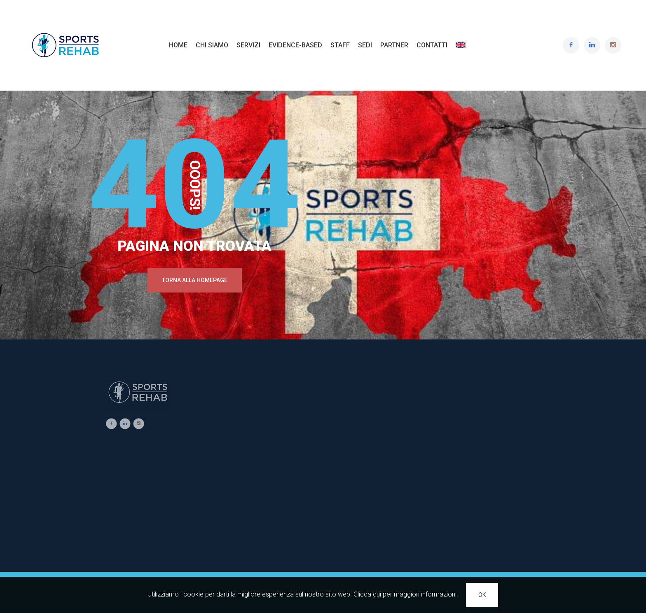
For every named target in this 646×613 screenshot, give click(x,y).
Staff (340, 45)
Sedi (365, 45)
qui (377, 594)
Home (178, 45)
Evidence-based (295, 45)
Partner (394, 45)
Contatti (432, 45)
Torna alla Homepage (194, 280)
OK (482, 595)
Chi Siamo (212, 45)
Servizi (248, 45)
